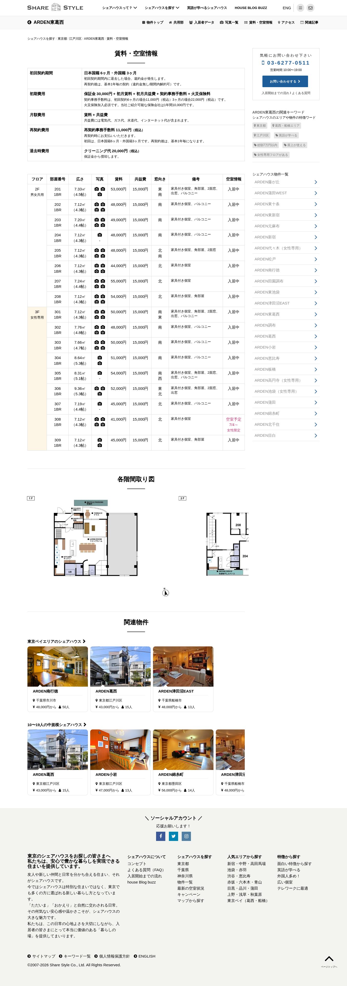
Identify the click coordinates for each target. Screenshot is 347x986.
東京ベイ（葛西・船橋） (248, 900)
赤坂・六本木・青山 (244, 882)
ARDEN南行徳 (45, 691)
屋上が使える (295, 145)
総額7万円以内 (266, 145)
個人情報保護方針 (114, 956)
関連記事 (311, 22)
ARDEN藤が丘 (267, 182)
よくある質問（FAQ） (146, 870)
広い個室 (285, 882)
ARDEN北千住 (267, 424)
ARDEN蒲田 (265, 402)
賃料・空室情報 (260, 22)
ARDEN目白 (265, 435)
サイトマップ (43, 956)
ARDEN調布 (265, 325)
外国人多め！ (288, 876)
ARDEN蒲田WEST (271, 193)
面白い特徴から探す (294, 863)
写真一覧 (231, 22)
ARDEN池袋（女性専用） (277, 391)
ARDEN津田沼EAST (176, 691)
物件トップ (155, 22)
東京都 (260, 125)
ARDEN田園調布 (269, 281)
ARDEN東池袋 (267, 292)
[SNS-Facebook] (160, 836)
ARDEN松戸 (265, 259)
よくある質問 (301, 93)
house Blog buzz (251, 8)
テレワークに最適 (292, 888)
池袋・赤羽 (237, 870)
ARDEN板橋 (265, 369)
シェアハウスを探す (162, 8)
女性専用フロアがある (271, 155)
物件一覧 (185, 882)
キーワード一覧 (77, 956)
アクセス (288, 22)
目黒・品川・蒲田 (242, 888)
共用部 (178, 22)
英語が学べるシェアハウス (207, 8)
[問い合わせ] (310, 8)
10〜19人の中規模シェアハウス (54, 725)
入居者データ (204, 22)
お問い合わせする (283, 81)
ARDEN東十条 (267, 204)
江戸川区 (261, 135)
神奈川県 (185, 876)
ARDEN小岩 (106, 774)
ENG (287, 8)
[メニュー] (300, 8)
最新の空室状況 (190, 888)
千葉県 (183, 870)
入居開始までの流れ (275, 93)
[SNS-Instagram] (186, 836)
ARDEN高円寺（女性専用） (279, 380)
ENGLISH (147, 956)
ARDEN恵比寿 (267, 358)
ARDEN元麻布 (267, 226)
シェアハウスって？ (119, 8)
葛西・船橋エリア (286, 125)
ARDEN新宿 (265, 237)
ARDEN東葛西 (45, 22)
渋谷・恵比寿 (238, 876)
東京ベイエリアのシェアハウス (54, 641)
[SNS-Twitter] (173, 836)
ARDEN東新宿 (267, 215)
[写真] (97, 189)
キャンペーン (188, 894)
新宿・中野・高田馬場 (246, 863)
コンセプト (137, 863)
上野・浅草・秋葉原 (244, 894)
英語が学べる (286, 135)
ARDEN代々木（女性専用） (279, 248)
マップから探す (190, 900)
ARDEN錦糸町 (170, 774)
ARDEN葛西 (106, 691)
